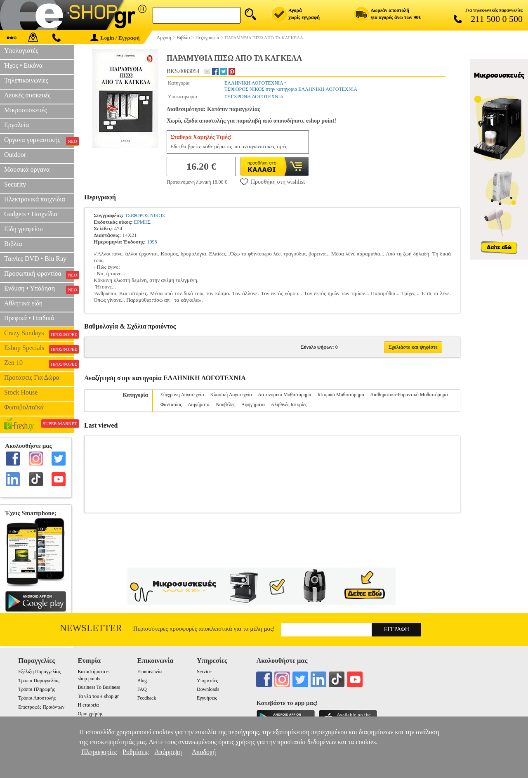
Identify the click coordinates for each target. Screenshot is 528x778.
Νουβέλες (225, 404)
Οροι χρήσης (90, 714)
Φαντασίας (171, 404)
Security (15, 184)
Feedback (146, 698)
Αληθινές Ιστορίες (289, 404)
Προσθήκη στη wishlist (272, 181)
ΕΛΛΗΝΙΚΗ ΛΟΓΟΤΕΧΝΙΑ (253, 83)
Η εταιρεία (88, 705)
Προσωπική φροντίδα (39, 274)
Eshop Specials (39, 348)
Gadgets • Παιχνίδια (30, 214)
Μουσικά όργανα (27, 169)
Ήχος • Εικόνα (23, 65)
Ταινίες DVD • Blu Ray (35, 258)
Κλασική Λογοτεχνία (231, 394)
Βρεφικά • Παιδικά (29, 318)
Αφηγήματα (253, 404)
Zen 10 (39, 363)
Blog (142, 680)
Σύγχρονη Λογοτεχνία (182, 394)
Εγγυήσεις (207, 698)
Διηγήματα (199, 404)
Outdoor (15, 154)
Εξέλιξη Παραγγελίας (39, 671)
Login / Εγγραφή (115, 38)
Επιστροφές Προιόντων (41, 707)
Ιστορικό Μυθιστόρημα (341, 394)
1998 (152, 242)
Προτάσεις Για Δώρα (31, 377)
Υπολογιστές (21, 50)
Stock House (21, 392)
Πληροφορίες (99, 751)
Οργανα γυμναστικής (39, 140)
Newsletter (91, 628)
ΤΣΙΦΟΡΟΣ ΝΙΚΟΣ (145, 215)
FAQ (142, 689)
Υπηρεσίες (207, 680)
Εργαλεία (16, 124)
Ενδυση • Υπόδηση (39, 289)
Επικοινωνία (149, 671)
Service (204, 671)
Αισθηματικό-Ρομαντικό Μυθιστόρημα (409, 394)
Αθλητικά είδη (23, 303)
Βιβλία (13, 243)
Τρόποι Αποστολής (37, 698)
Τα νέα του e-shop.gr (98, 696)
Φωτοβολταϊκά (24, 407)
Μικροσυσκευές (25, 110)
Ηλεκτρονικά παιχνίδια (34, 199)
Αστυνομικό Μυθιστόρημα (284, 394)
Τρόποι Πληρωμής (36, 689)
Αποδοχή (204, 751)
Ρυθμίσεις (135, 751)
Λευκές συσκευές (27, 95)
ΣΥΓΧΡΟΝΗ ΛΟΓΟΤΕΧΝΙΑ (253, 96)
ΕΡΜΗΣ (142, 222)
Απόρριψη (168, 751)
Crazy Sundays (39, 333)
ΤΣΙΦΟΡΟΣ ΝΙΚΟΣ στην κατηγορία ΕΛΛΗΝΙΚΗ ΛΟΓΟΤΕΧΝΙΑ (290, 89)
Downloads (208, 689)
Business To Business (99, 687)
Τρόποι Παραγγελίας (38, 680)
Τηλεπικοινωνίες (26, 80)
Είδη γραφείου (23, 228)
